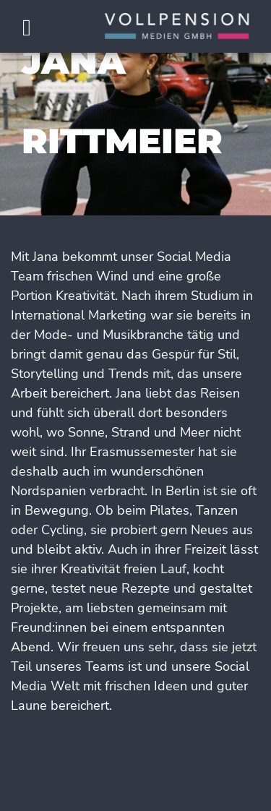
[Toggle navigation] (26, 29)
